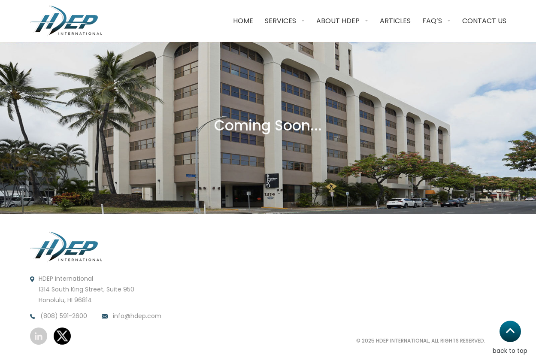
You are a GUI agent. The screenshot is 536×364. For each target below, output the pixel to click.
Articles (395, 21)
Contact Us (484, 21)
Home (243, 21)
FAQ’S (432, 21)
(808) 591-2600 (58, 316)
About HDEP (338, 21)
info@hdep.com (131, 316)
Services (280, 21)
